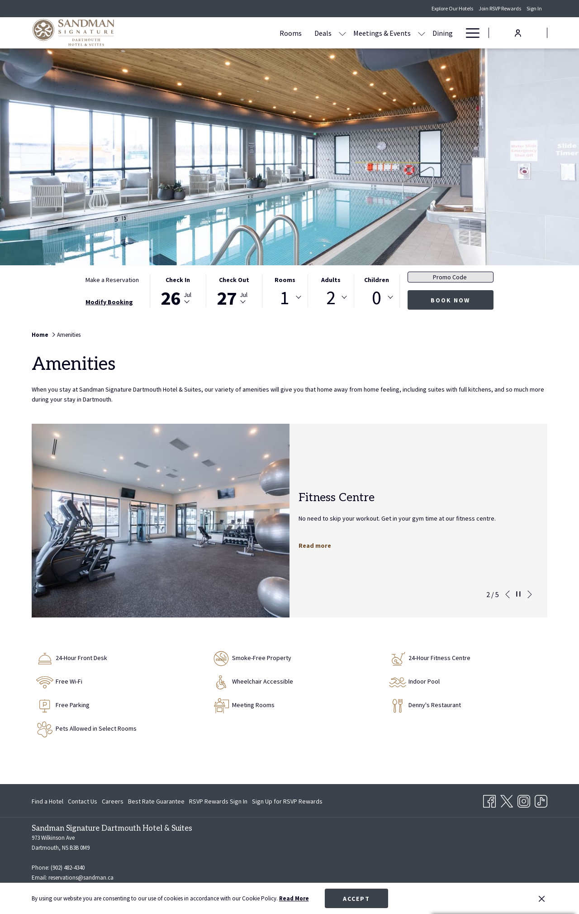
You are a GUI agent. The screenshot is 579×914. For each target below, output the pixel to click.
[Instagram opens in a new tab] (523, 800)
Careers (112, 801)
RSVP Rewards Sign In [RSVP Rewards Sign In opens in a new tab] (218, 802)
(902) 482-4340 (68, 867)
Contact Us (82, 801)
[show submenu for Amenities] (454, 32)
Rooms (285, 280)
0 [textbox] (376, 297)
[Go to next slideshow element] (530, 594)
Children (376, 280)
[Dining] (389, 32)
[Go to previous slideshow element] (507, 594)
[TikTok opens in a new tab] (541, 800)
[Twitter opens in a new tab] (506, 800)
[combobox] (285, 297)
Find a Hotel (47, 801)
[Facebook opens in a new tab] (489, 800)
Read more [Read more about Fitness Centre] (315, 545)
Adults (331, 280)
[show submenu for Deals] (289, 32)
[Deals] (270, 32)
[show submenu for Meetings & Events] (368, 32)
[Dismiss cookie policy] (541, 898)
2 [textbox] (331, 297)
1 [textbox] (285, 297)
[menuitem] (49, 801)
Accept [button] (356, 899)
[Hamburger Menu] (469, 32)
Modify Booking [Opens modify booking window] (109, 302)
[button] (178, 290)
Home (40, 335)
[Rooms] (237, 32)
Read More (294, 898)
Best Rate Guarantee (156, 801)
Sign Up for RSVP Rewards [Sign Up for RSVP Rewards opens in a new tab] (287, 802)
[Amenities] (428, 32)
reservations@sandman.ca (81, 877)
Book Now (450, 300)
